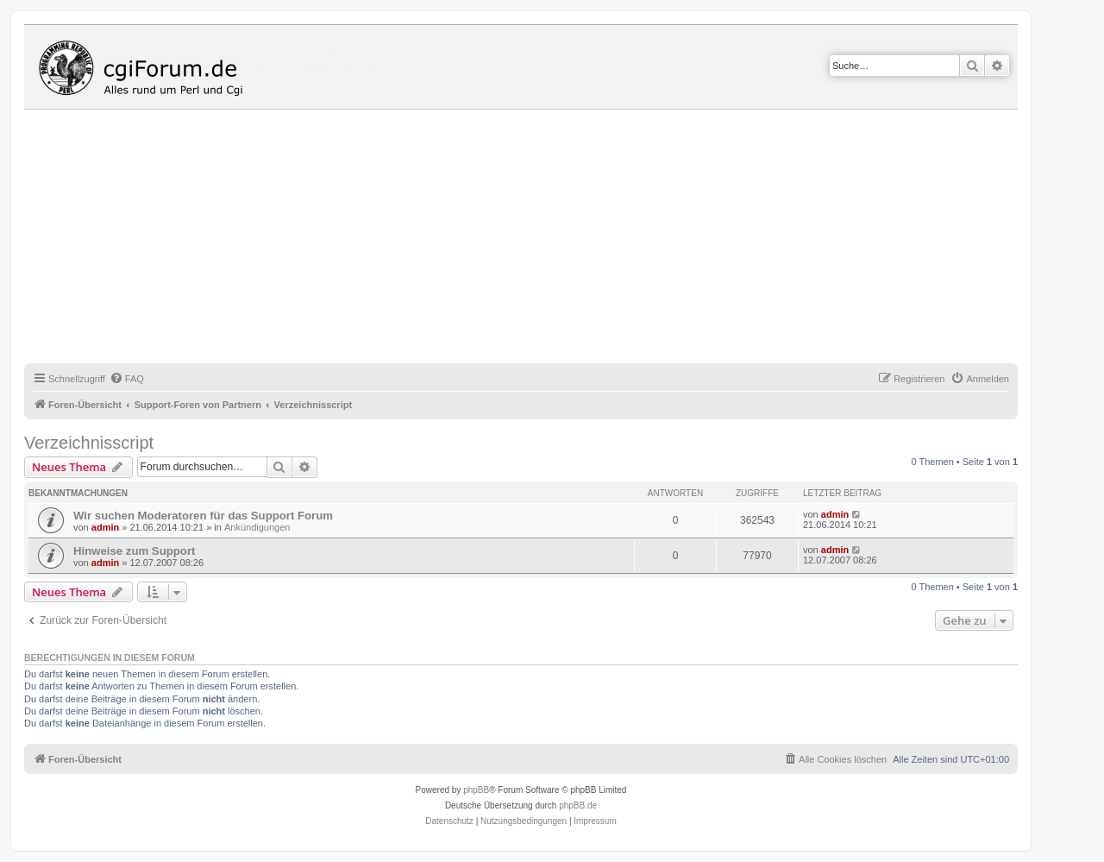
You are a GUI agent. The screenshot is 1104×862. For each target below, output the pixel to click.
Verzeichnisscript (89, 442)
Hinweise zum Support (134, 550)
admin (105, 527)
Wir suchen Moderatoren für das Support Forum (203, 515)
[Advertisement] (541, 239)
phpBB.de (578, 805)
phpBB (476, 790)
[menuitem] (127, 378)
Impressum (595, 821)
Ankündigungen (257, 527)
